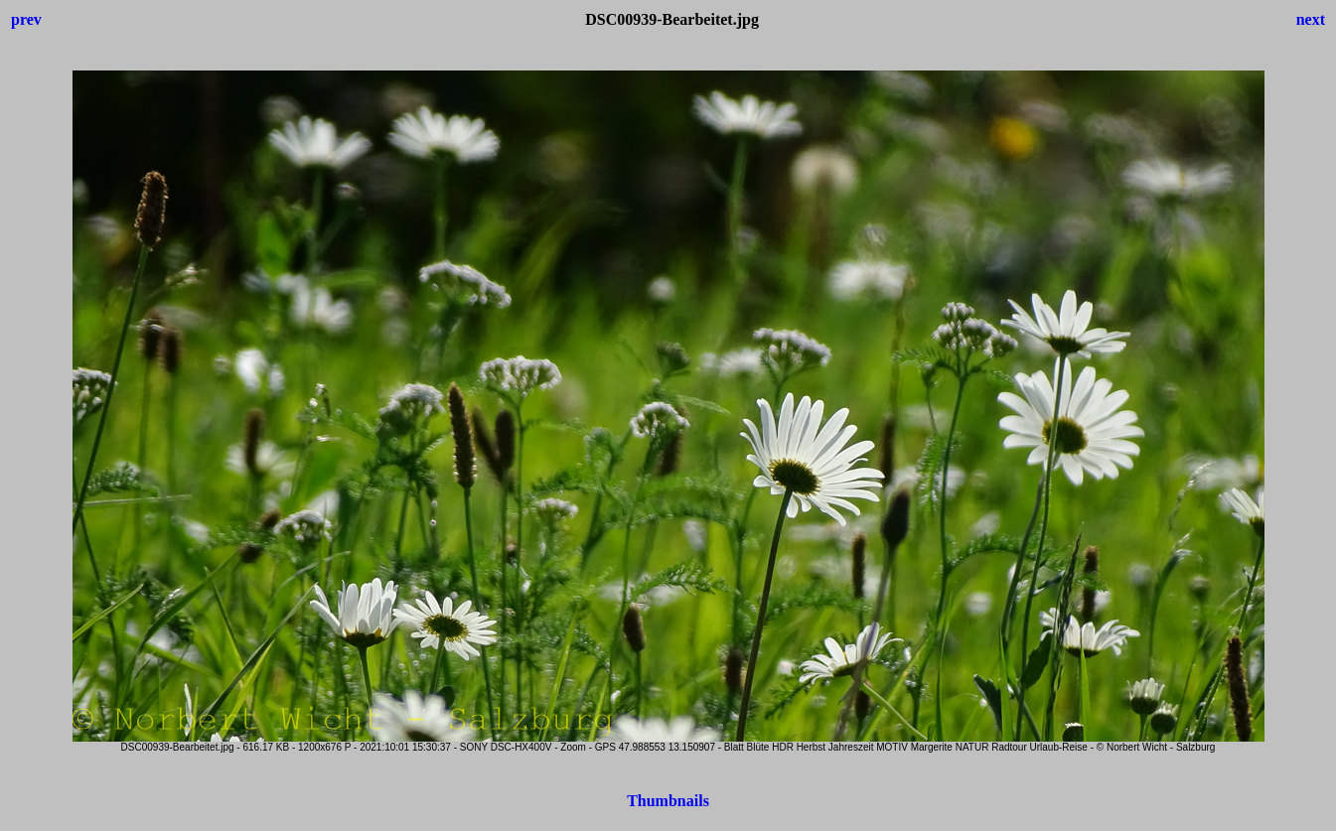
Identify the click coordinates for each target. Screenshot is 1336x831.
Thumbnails (668, 800)
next (1310, 19)
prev (26, 19)
